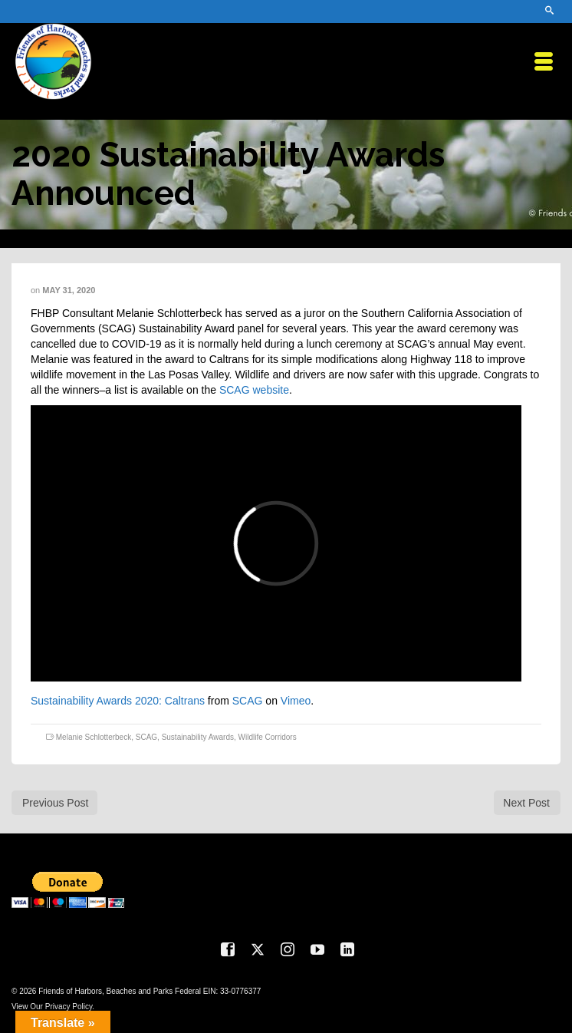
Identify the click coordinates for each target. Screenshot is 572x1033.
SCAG (247, 701)
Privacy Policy (69, 1006)
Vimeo (296, 701)
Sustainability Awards (198, 737)
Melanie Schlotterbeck (93, 737)
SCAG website (254, 390)
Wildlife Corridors (267, 737)
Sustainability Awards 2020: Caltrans (118, 701)
